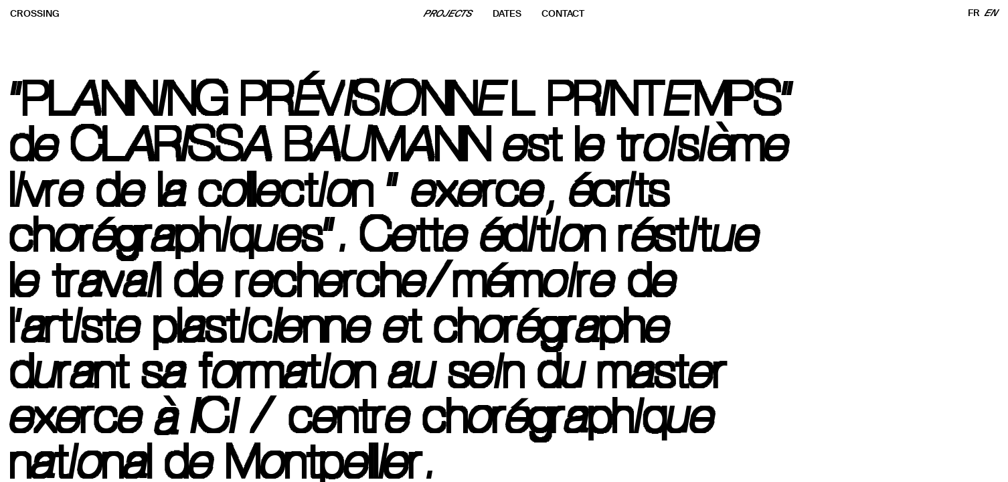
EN (991, 13)
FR (974, 13)
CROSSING (35, 13)
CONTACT (562, 13)
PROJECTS (448, 13)
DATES (507, 13)
